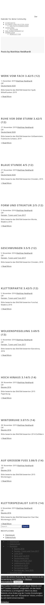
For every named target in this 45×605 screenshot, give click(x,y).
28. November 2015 (9, 382)
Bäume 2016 (6, 387)
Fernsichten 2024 (21, 568)
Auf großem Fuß (22, 460)
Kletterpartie (19, 288)
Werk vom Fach (20, 76)
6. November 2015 (8, 508)
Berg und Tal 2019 (21, 556)
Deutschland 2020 (8, 86)
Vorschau (9, 28)
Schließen (5, 602)
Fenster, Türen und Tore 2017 (13, 215)
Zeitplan (14, 29)
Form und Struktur (22, 205)
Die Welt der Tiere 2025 (23, 570)
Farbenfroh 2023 (21, 565)
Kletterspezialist (22, 503)
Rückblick (13, 546)
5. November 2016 (8, 210)
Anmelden (10, 33)
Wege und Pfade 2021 (23, 561)
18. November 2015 (9, 465)
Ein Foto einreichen (19, 26)
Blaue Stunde (17, 165)
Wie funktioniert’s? (14, 31)
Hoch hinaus (18, 377)
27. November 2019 (9, 127)
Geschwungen (19, 248)
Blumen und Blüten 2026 (17, 24)
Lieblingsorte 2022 (21, 563)
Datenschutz (10, 537)
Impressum (10, 535)
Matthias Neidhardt (24, 81)
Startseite (10, 23)
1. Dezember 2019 (8, 81)
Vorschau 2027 (16, 573)
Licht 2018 (18, 553)
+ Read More (6, 96)
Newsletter (15, 34)
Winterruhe (18, 420)
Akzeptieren (18, 582)
